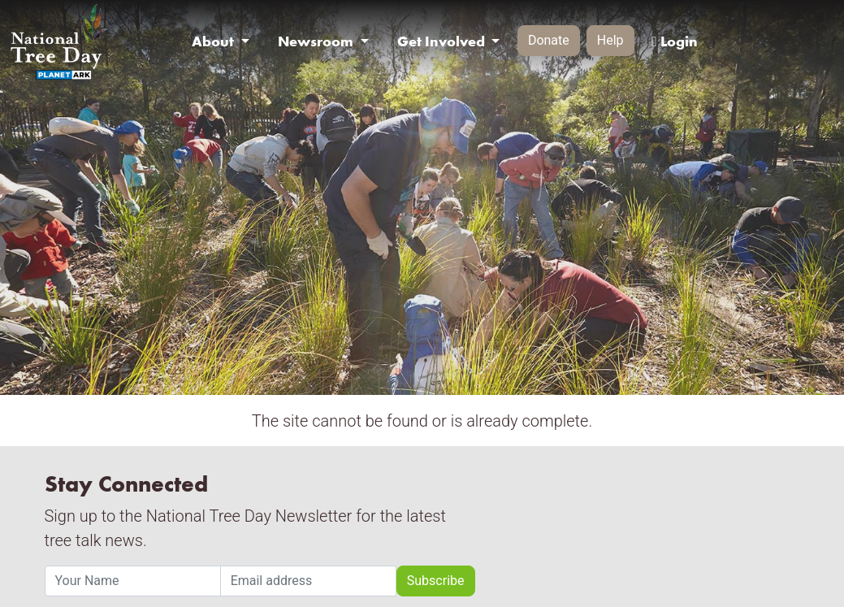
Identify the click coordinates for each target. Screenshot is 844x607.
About (214, 41)
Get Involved (442, 41)
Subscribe (436, 580)
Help (610, 40)
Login (674, 41)
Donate (548, 40)
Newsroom (317, 41)
